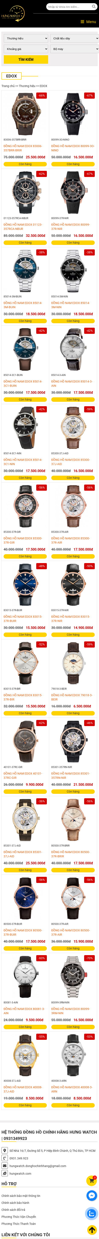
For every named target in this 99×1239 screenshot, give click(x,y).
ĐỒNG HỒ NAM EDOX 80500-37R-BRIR (70, 854)
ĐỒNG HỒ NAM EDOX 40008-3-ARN (71, 1089)
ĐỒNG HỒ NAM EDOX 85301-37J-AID (23, 854)
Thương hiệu (27, 86)
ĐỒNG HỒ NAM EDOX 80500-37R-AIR (70, 932)
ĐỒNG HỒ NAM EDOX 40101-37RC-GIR (23, 775)
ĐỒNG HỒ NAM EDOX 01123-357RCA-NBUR (23, 227)
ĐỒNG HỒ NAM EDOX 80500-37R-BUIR (23, 932)
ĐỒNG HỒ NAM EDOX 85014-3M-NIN (70, 305)
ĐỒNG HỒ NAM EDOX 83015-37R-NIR (70, 619)
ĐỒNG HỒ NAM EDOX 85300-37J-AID (70, 462)
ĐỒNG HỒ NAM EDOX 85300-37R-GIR (23, 540)
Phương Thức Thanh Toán (18, 1223)
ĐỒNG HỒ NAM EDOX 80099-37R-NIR (70, 227)
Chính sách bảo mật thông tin (20, 1196)
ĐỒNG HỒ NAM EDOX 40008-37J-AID (23, 1089)
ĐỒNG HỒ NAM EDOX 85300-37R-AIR (70, 540)
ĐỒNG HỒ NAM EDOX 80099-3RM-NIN (70, 1011)
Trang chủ (8, 86)
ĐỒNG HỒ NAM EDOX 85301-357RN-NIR (70, 775)
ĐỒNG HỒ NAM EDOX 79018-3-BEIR (71, 697)
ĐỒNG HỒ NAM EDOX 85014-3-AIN (71, 383)
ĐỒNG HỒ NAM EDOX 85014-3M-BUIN (23, 305)
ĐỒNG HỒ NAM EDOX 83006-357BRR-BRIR (23, 148)
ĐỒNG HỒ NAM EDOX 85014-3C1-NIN (23, 462)
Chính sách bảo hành (15, 1202)
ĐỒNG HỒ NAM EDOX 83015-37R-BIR (23, 697)
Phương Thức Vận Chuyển (18, 1216)
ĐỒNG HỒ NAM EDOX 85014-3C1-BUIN (23, 383)
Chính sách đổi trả (13, 1209)
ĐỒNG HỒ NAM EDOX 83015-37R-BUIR (23, 619)
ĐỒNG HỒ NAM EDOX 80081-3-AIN (24, 1011)
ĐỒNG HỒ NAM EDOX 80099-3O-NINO (73, 148)
